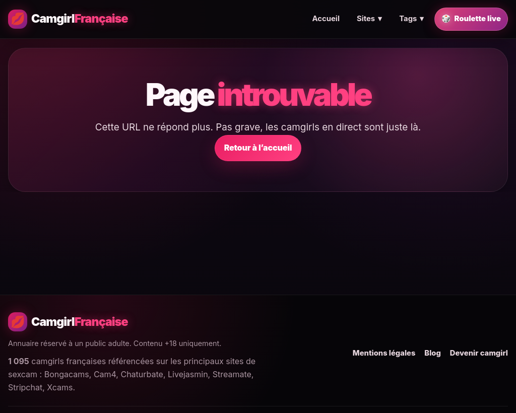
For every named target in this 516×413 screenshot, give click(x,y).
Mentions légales (384, 353)
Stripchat (25, 387)
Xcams (60, 387)
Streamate (232, 374)
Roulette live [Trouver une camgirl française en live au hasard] (471, 19)
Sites (369, 19)
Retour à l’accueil (258, 148)
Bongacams (66, 374)
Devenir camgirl (479, 353)
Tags (411, 19)
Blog (432, 353)
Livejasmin (188, 374)
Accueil (325, 18)
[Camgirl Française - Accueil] (68, 19)
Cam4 (105, 374)
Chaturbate (141, 374)
